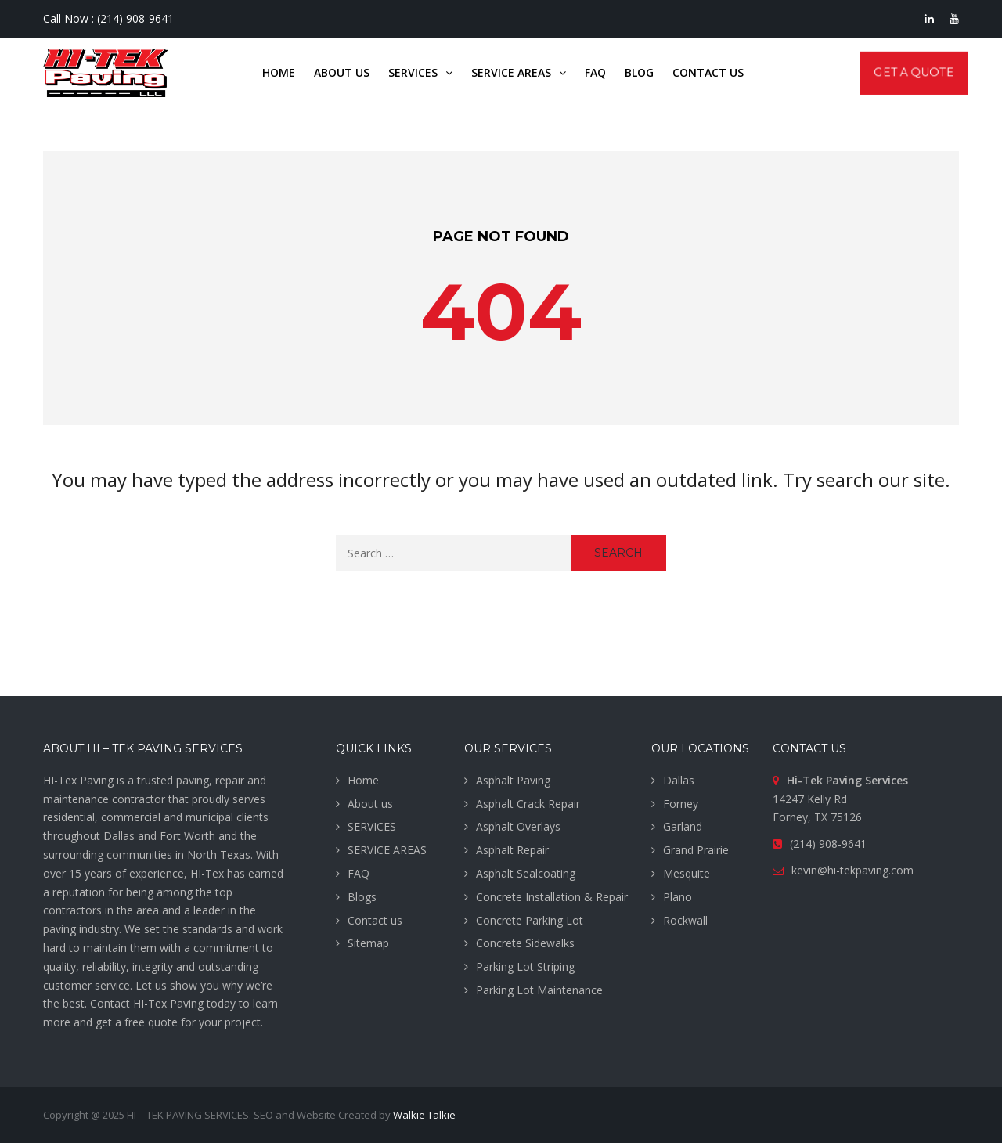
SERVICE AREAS (387, 849)
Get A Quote (913, 72)
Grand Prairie (696, 849)
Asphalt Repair (512, 849)
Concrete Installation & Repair (552, 896)
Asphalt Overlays (518, 826)
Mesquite (686, 873)
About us (370, 803)
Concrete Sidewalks (525, 943)
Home (363, 780)
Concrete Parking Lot (529, 920)
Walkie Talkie (424, 1115)
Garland (682, 826)
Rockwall (685, 920)
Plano (677, 896)
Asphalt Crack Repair (528, 803)
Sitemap (368, 943)
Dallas (678, 780)
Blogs (362, 896)
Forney (680, 803)
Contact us (375, 920)
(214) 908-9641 (135, 18)
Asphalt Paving (513, 780)
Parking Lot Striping (525, 966)
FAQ (358, 873)
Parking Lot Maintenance (539, 990)
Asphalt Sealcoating (525, 873)
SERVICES (372, 826)
